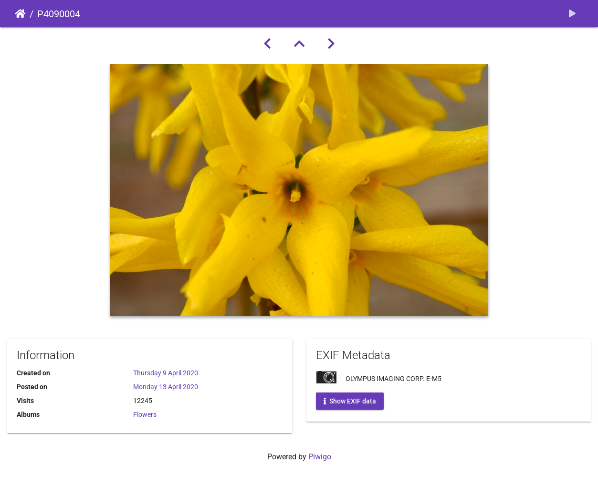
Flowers (145, 414)
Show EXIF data (350, 401)
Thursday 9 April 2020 (165, 373)
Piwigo (319, 456)
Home (20, 14)
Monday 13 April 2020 (165, 387)
